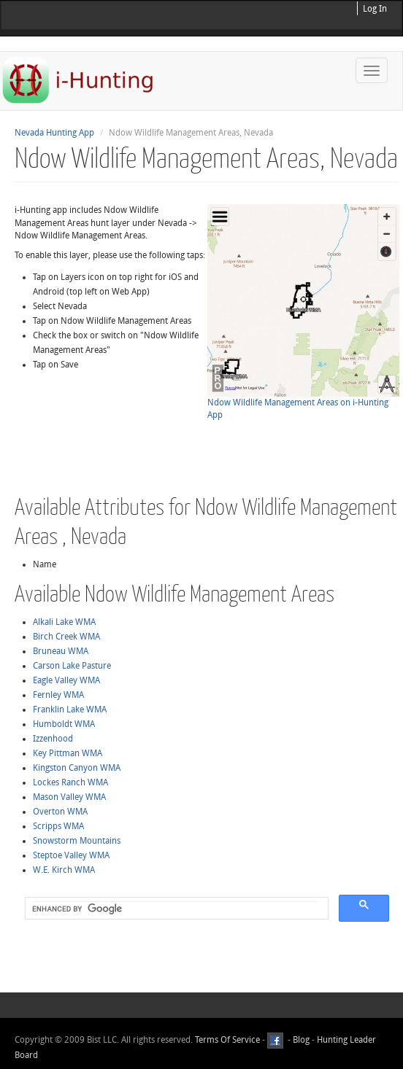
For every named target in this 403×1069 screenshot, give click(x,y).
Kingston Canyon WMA (76, 768)
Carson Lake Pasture (72, 666)
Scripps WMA (58, 826)
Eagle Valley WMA (66, 680)
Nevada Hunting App (54, 133)
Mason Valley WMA (69, 797)
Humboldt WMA (64, 724)
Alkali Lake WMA (64, 622)
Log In (375, 9)
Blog (301, 1040)
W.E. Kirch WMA (64, 870)
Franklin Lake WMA (70, 709)
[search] (175, 908)
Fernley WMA (58, 695)
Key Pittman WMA (67, 753)
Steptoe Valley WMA (71, 855)
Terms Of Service (227, 1040)
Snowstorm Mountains (76, 841)
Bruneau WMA (60, 651)
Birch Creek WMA (66, 636)
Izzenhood (53, 739)
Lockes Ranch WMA (70, 782)
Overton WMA (60, 811)
